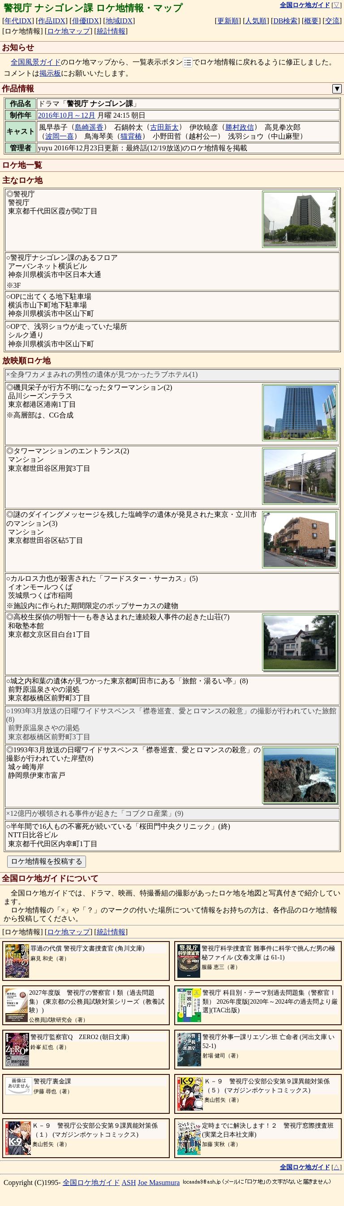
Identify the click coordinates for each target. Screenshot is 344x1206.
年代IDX (17, 21)
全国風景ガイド (36, 62)
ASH (129, 1182)
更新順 (228, 21)
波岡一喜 (59, 136)
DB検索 (285, 21)
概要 (311, 21)
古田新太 (164, 127)
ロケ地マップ (68, 31)
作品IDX (51, 21)
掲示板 (50, 73)
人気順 (256, 21)
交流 (332, 21)
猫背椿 (131, 136)
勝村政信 (239, 127)
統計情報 (111, 31)
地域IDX (119, 21)
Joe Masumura (159, 1182)
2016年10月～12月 (66, 115)
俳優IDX (85, 21)
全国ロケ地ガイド (91, 1182)
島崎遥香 (89, 127)
